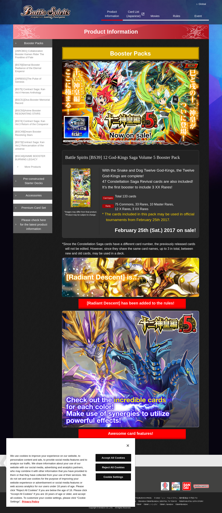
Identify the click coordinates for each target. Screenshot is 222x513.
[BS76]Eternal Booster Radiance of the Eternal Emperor (28, 68)
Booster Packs (33, 43)
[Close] (128, 445)
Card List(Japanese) (133, 14)
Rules (176, 16)
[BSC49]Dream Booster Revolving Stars (28, 133)
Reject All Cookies (113, 467)
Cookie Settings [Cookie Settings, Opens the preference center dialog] (113, 476)
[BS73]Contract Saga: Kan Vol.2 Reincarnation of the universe (29, 145)
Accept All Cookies (113, 457)
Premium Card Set (34, 207)
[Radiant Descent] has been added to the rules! (130, 303)
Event (198, 16)
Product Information (112, 14)
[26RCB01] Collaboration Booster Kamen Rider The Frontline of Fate (29, 54)
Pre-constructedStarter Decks (33, 181)
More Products (32, 166)
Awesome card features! (130, 433)
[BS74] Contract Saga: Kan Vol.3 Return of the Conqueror (31, 123)
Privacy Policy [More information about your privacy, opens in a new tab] (30, 501)
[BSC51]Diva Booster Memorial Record (32, 101)
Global (202, 4)
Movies (155, 16)
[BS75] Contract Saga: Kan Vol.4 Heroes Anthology (30, 91)
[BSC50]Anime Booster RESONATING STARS (28, 112)
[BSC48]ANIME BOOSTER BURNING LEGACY (30, 158)
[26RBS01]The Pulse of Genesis (28, 80)
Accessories (34, 195)
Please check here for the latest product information (33, 224)
